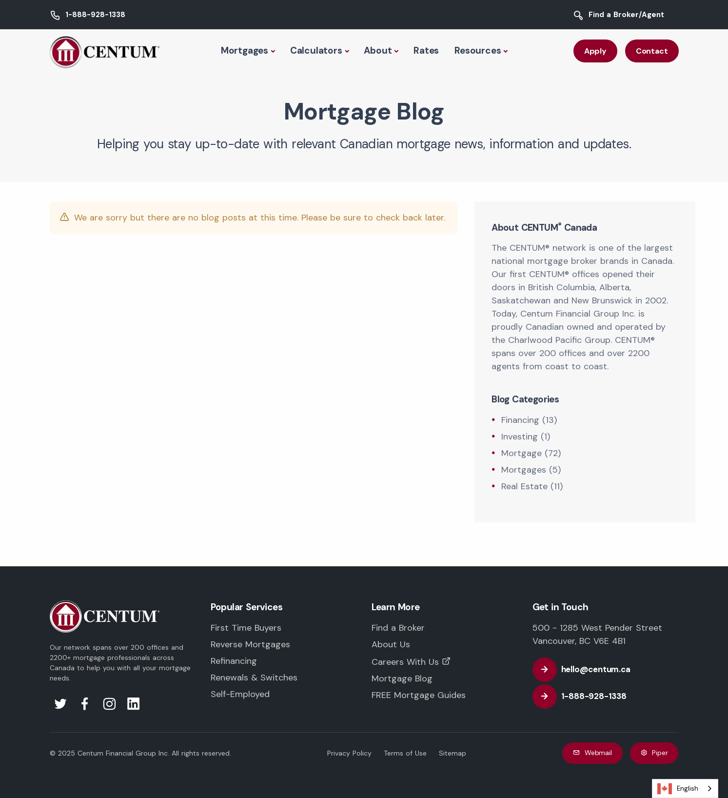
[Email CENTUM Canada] (587, 670)
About (378, 50)
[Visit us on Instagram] (109, 706)
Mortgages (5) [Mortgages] (531, 470)
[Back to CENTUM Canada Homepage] (104, 51)
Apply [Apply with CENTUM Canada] (595, 51)
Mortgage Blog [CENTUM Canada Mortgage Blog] (402, 678)
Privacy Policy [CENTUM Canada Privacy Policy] (349, 753)
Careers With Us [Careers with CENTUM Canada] (405, 662)
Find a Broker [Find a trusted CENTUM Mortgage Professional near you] (398, 628)
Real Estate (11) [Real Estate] (532, 486)
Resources (477, 50)
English (677, 789)
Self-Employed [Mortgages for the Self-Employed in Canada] (240, 694)
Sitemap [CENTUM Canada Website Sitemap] (452, 753)
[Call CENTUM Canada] (585, 696)
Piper (654, 753)
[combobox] (685, 788)
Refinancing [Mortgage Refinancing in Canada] (234, 661)
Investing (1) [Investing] (525, 436)
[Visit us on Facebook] (85, 706)
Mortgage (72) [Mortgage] (531, 453)
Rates (426, 50)
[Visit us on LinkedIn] (133, 706)
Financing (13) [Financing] (529, 420)
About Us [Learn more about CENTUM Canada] (391, 644)
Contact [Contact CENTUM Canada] (652, 51)
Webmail (592, 753)
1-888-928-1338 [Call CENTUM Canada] (95, 15)
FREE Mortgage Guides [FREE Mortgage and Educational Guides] (419, 695)
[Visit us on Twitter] (60, 706)
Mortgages (244, 50)
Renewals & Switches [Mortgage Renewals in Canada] (254, 677)
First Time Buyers (246, 628)
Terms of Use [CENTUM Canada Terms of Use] (405, 753)
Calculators (316, 50)
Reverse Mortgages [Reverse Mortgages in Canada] (250, 644)
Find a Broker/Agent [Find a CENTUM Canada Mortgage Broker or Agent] (626, 15)
